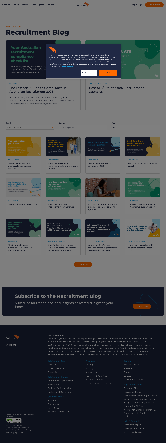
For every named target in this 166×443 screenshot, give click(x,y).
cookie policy (67, 66)
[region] (83, 61)
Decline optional (89, 73)
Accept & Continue (108, 73)
